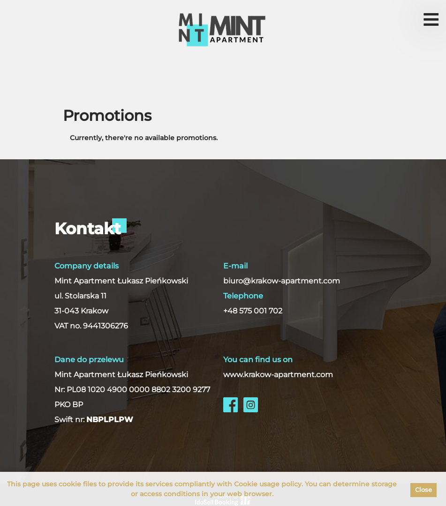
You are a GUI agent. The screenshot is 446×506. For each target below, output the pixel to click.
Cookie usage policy (268, 484)
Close (423, 489)
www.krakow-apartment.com (278, 374)
